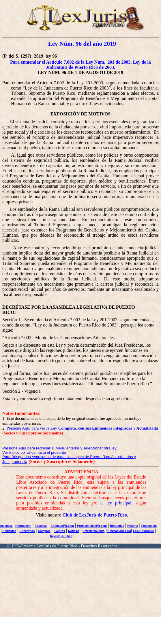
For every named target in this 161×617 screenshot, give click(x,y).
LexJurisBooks (143, 531)
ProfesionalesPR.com (92, 525)
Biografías (117, 525)
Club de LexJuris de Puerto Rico (94, 514)
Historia (132, 525)
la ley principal (115, 502)
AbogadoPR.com (62, 525)
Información (23, 525)
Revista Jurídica (61, 536)
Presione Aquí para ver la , (82, 428)
